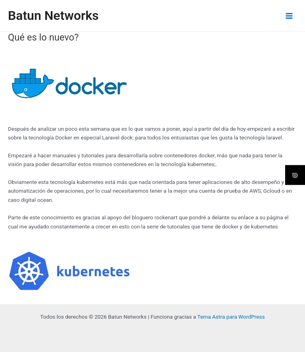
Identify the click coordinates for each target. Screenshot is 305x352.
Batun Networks (53, 15)
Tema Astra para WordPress (231, 316)
